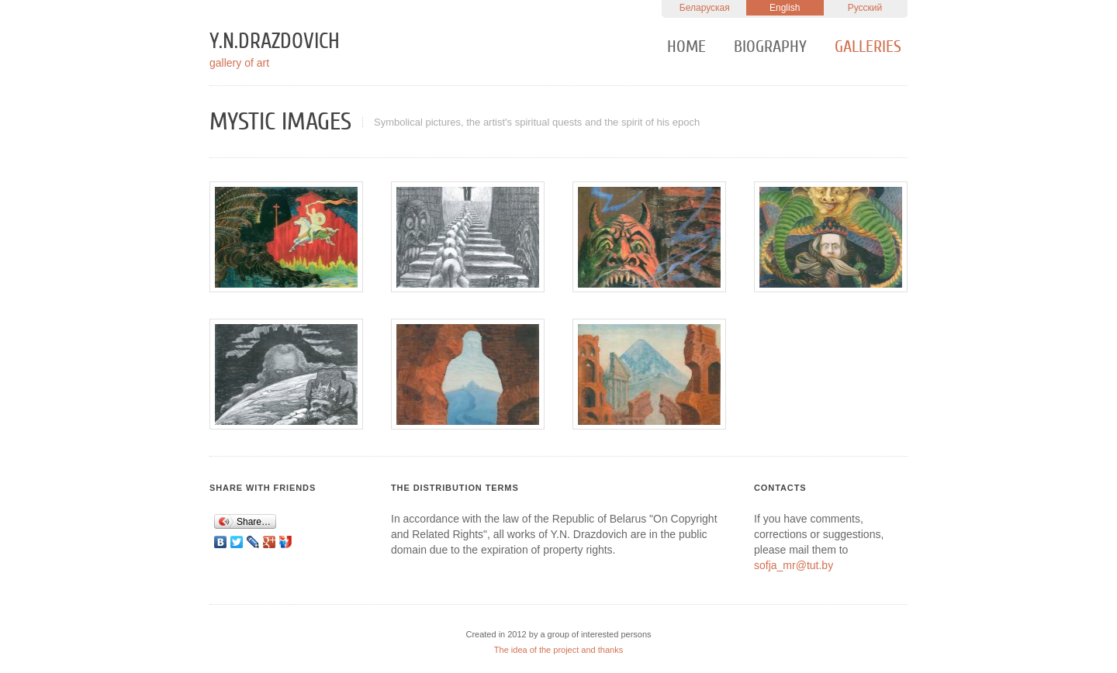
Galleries (868, 46)
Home (686, 46)
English (784, 7)
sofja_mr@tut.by (793, 565)
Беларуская (705, 7)
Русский (865, 7)
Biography (770, 46)
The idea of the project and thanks (558, 649)
